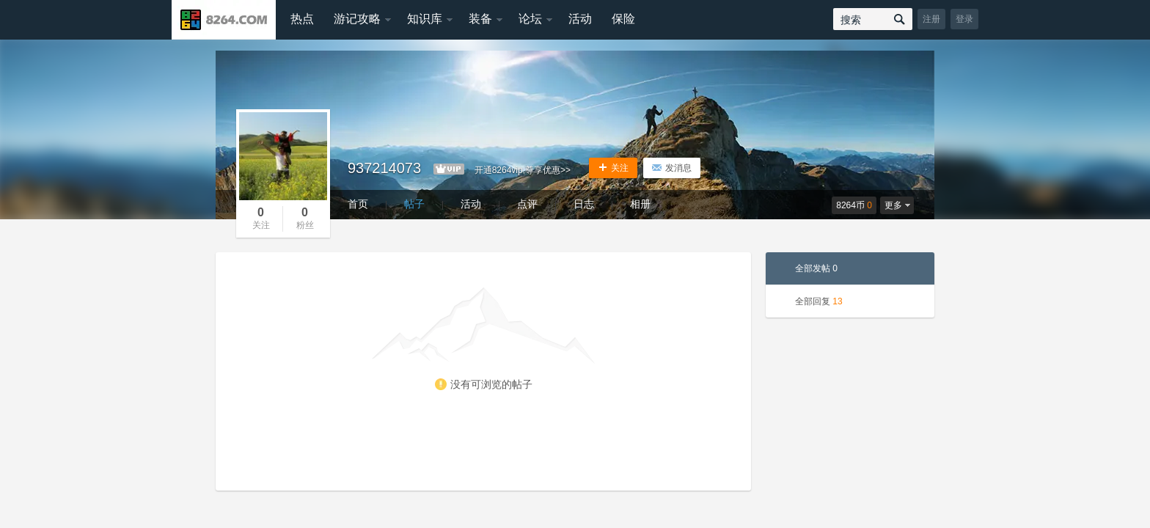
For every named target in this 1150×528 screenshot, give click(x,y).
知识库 (424, 18)
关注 (613, 168)
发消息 (672, 168)
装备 (480, 18)
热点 (302, 18)
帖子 (414, 204)
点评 (527, 204)
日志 (584, 204)
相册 (640, 204)
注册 (931, 19)
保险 (623, 18)
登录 (964, 19)
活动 (580, 18)
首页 (358, 204)
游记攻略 (357, 18)
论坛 (530, 18)
